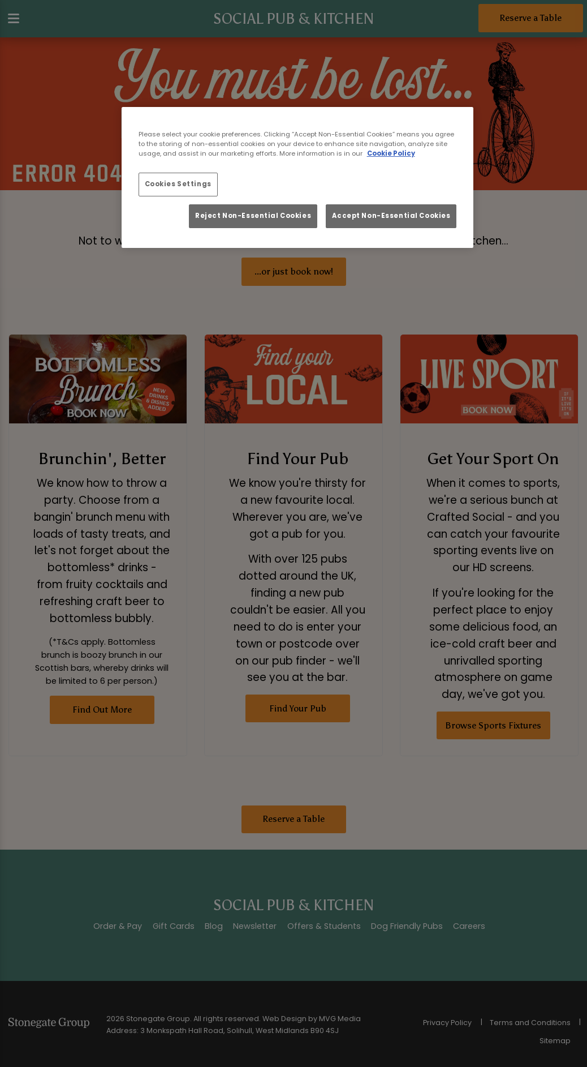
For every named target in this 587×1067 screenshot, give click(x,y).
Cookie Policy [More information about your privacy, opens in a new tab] (391, 153)
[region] (298, 177)
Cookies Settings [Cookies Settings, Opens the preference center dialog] (178, 183)
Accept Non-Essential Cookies (391, 215)
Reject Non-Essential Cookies (253, 215)
